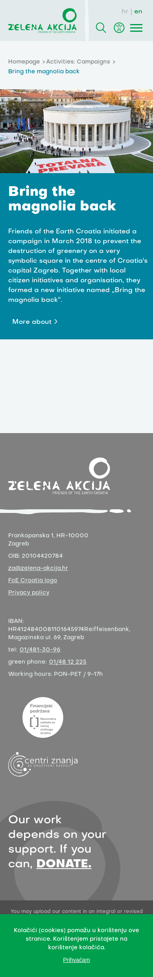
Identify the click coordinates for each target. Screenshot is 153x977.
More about (31, 322)
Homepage (24, 62)
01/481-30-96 (40, 650)
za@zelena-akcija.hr (38, 568)
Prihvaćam (76, 960)
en (138, 12)
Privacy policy (28, 593)
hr (125, 12)
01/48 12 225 (67, 662)
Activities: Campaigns (78, 62)
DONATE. (63, 864)
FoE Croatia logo (32, 580)
